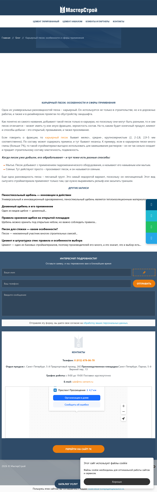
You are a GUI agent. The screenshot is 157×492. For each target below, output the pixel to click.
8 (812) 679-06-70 (84, 360)
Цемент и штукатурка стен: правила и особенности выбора (42, 240)
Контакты (118, 21)
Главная (6, 37)
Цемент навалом (72, 21)
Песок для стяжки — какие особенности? (30, 229)
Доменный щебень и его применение (27, 206)
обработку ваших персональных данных (105, 322)
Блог (18, 37)
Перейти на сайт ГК (78, 449)
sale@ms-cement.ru (82, 381)
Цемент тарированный (46, 21)
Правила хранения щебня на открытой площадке (35, 217)
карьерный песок (56, 137)
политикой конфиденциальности (106, 488)
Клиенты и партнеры (97, 21)
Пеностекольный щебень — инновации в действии (36, 195)
